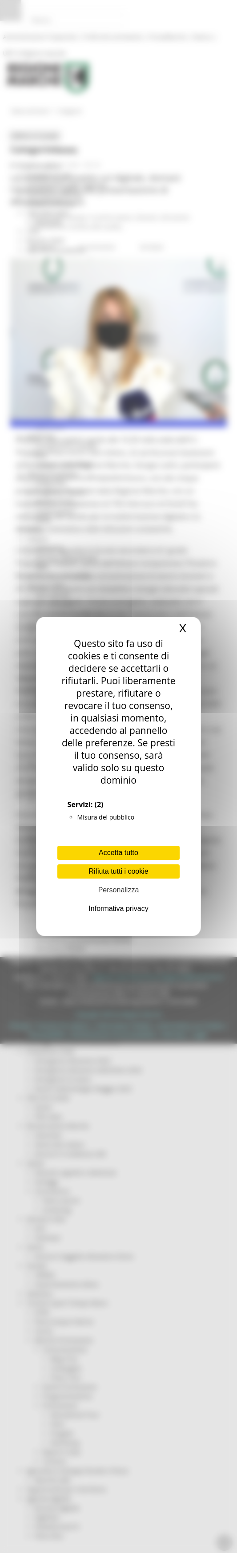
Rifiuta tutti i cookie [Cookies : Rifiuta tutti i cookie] (118, 871)
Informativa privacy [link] (118, 908)
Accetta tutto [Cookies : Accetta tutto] (118, 852)
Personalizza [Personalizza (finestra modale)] (118, 890)
